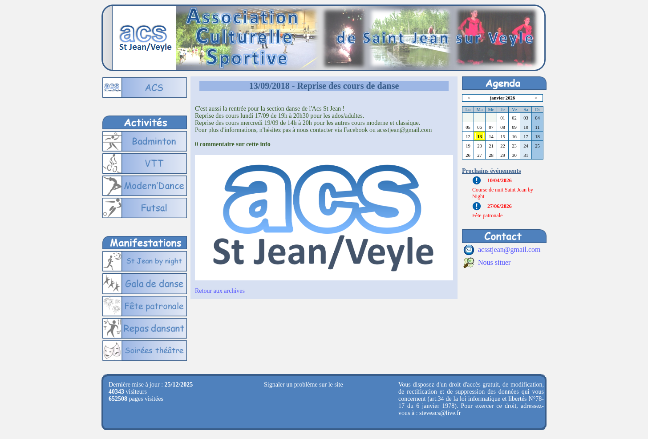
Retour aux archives (220, 290)
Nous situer (494, 262)
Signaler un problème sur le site (303, 384)
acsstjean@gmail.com (509, 249)
